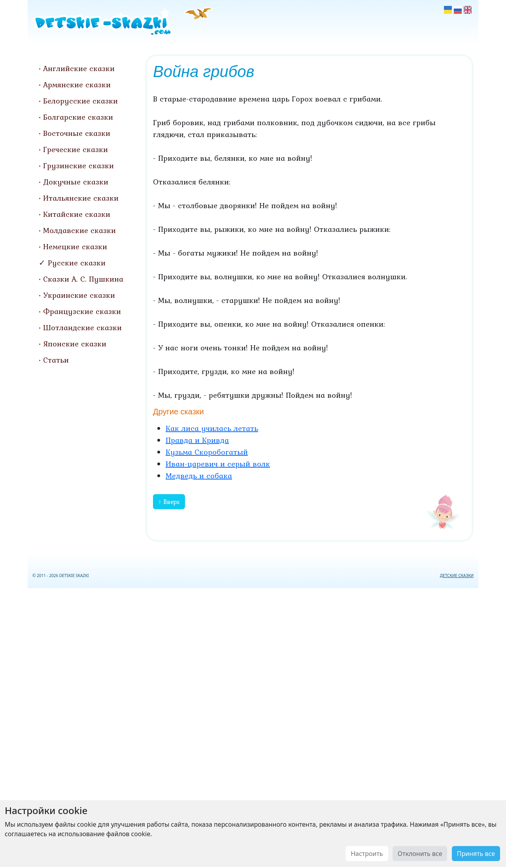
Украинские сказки (79, 295)
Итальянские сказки (81, 198)
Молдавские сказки (79, 230)
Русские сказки (77, 263)
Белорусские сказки (80, 101)
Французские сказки (82, 311)
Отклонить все (420, 853)
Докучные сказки (75, 182)
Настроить (367, 853)
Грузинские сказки (78, 165)
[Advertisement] (253, 726)
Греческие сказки (75, 149)
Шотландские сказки (82, 327)
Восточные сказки (76, 133)
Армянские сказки (77, 84)
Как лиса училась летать (212, 428)
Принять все (476, 853)
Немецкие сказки (75, 246)
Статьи (56, 360)
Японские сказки (74, 344)
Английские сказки (79, 68)
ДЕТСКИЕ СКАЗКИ (457, 575)
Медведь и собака (199, 475)
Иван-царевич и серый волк (218, 464)
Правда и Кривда (197, 440)
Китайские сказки (76, 214)
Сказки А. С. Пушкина (83, 279)
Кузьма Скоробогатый (207, 452)
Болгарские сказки (78, 117)
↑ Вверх (169, 501)
